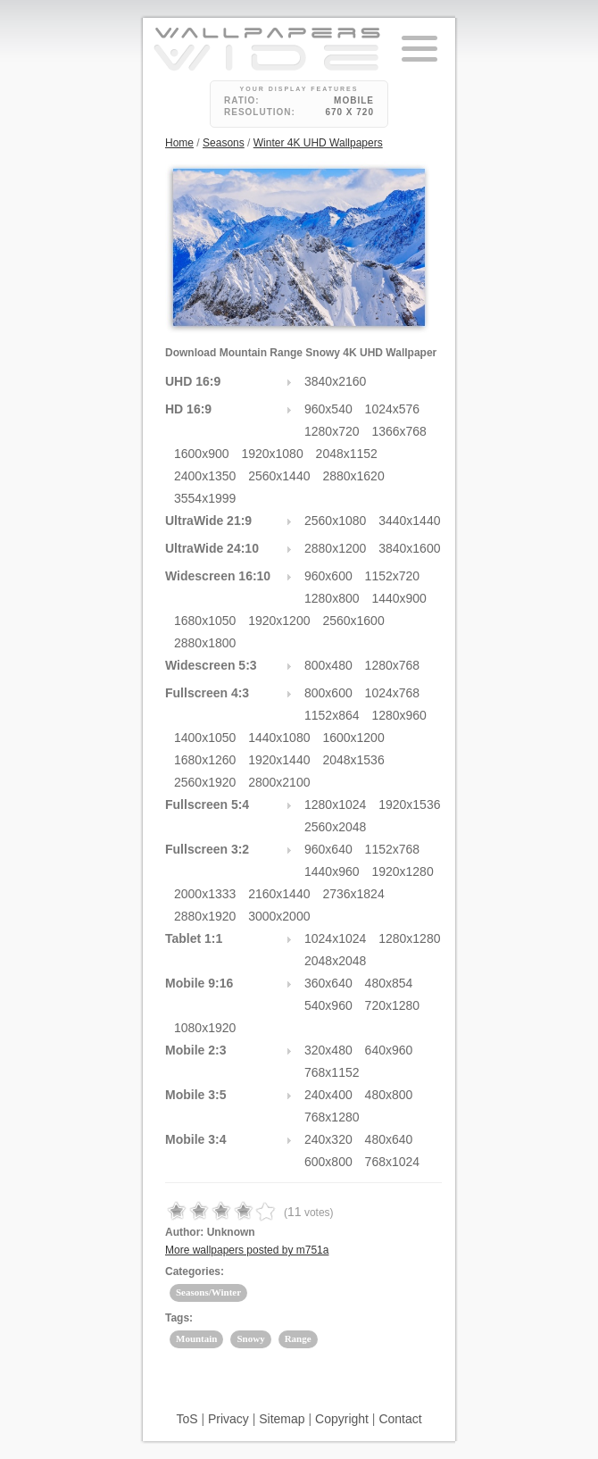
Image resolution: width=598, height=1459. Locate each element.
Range (298, 1338)
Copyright (342, 1419)
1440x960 (332, 871)
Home (179, 143)
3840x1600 (409, 548)
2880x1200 (335, 548)
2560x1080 (335, 520)
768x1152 (332, 1072)
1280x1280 (409, 938)
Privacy (228, 1419)
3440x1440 (409, 520)
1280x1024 (335, 804)
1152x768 (392, 849)
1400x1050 (205, 737)
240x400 (328, 1095)
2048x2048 (335, 961)
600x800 (328, 1162)
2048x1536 (353, 760)
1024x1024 (335, 938)
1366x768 (399, 431)
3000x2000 (279, 916)
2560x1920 (205, 782)
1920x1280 (402, 871)
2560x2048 (335, 827)
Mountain (196, 1338)
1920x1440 (279, 760)
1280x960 (399, 715)
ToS (186, 1419)
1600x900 (201, 453)
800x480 (328, 665)
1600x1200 (353, 737)
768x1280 (332, 1117)
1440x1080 (279, 737)
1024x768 (392, 693)
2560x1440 (279, 476)
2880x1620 (353, 476)
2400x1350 (205, 476)
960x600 (328, 576)
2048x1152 (347, 453)
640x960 (389, 1050)
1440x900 (399, 598)
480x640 (389, 1139)
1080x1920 (205, 1028)
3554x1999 (205, 498)
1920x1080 (272, 453)
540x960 (328, 1005)
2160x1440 (279, 894)
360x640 (328, 983)
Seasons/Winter (208, 1292)
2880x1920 (205, 916)
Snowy (250, 1338)
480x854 (389, 983)
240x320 (328, 1139)
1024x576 (392, 409)
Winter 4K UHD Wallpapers (318, 143)
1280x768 (392, 665)
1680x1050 (205, 620)
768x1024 (392, 1162)
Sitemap (281, 1419)
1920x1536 (409, 804)
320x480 (328, 1050)
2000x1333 (205, 894)
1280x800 (332, 598)
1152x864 (332, 715)
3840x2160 (335, 381)
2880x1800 (205, 643)
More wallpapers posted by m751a (246, 1250)
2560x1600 (353, 620)
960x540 (328, 409)
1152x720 (392, 576)
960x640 (328, 849)
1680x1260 (205, 760)
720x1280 (392, 1005)
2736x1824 (353, 894)
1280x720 (332, 431)
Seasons (224, 143)
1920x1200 (279, 620)
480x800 (389, 1095)
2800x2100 (279, 782)
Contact (399, 1419)
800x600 (328, 693)
